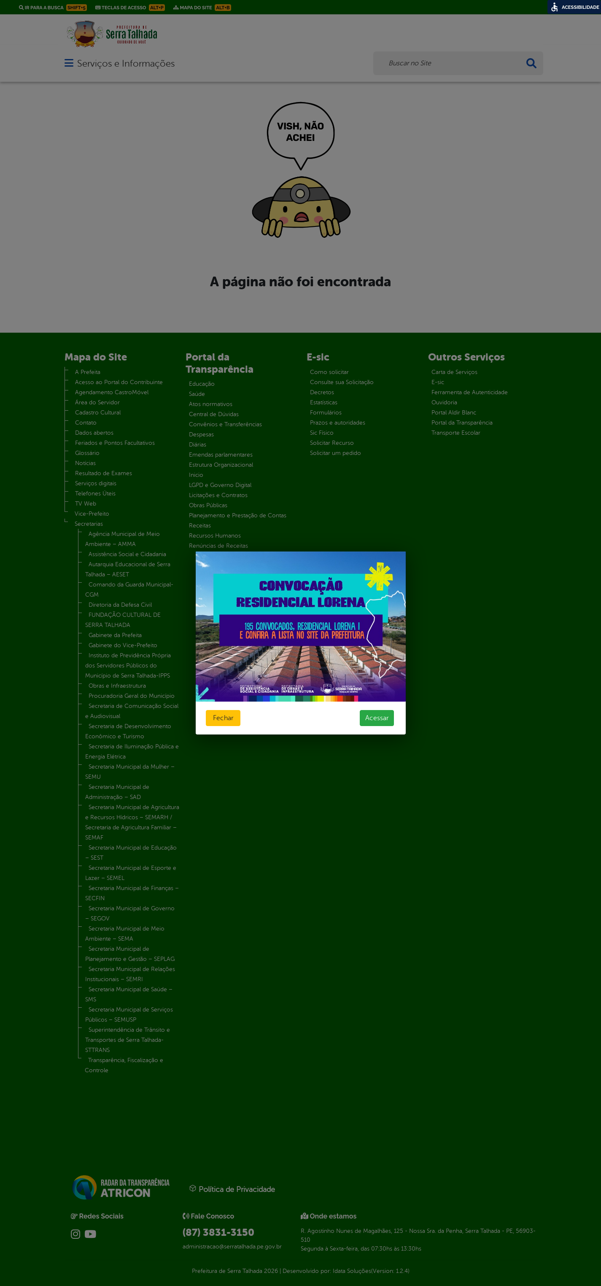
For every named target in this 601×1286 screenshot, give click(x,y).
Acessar (376, 718)
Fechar (223, 718)
